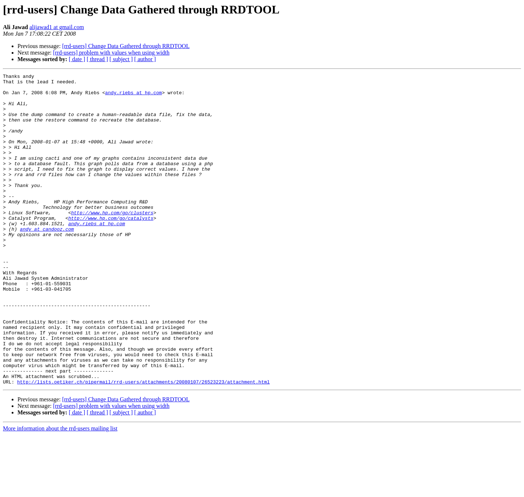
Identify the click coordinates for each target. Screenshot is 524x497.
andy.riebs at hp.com (133, 97)
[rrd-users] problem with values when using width (111, 52)
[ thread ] (97, 59)
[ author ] (145, 59)
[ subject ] (121, 59)
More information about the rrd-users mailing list (60, 491)
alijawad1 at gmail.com (56, 27)
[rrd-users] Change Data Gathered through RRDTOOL (126, 46)
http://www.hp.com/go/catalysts (110, 247)
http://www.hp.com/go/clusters (112, 241)
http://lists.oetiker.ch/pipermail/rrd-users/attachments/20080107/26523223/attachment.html (143, 444)
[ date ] (77, 59)
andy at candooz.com (47, 260)
